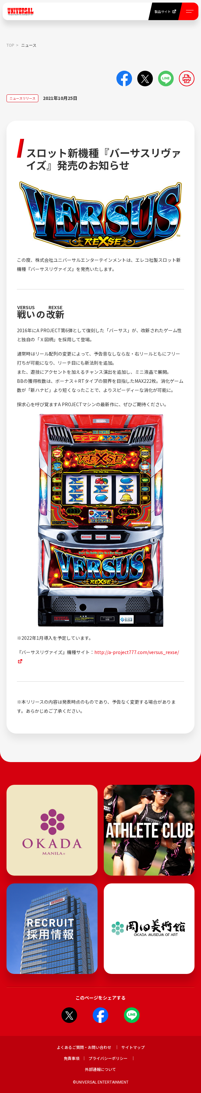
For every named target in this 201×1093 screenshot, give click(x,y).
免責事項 (71, 1058)
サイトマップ (133, 1047)
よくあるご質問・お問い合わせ (84, 1047)
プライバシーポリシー (107, 1058)
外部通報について (100, 1069)
